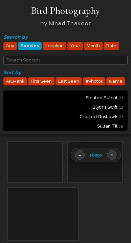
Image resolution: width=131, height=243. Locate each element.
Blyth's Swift (107, 107)
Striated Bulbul (104, 97)
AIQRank (15, 81)
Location (54, 45)
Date (111, 45)
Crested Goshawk (101, 116)
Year (75, 45)
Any (10, 45)
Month (93, 45)
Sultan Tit (110, 126)
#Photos (94, 81)
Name (116, 81)
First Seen (41, 81)
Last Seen (68, 81)
